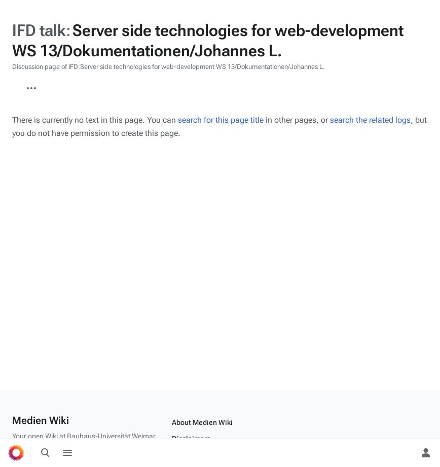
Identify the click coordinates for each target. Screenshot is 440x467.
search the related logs (370, 120)
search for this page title (221, 120)
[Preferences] (403, 453)
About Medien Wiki (202, 422)
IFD (12, 83)
